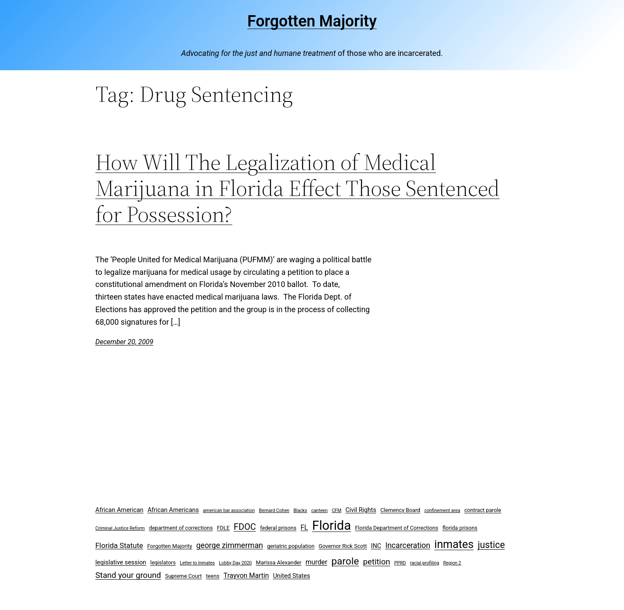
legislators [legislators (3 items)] (163, 562)
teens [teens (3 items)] (212, 576)
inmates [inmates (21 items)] (454, 544)
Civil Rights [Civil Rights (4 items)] (360, 510)
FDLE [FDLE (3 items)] (223, 528)
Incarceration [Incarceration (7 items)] (407, 545)
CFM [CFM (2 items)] (336, 510)
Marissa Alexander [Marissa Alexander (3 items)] (279, 562)
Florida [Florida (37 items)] (331, 525)
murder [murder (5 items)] (316, 562)
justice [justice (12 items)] (491, 544)
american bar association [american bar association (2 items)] (229, 510)
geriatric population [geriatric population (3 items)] (290, 546)
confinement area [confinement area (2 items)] (442, 510)
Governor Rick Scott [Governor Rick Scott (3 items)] (342, 546)
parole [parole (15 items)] (345, 561)
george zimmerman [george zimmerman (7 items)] (229, 545)
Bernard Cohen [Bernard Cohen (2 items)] (274, 510)
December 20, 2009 (124, 342)
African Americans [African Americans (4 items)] (172, 510)
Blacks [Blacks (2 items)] (300, 510)
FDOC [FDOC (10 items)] (245, 527)
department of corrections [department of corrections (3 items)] (181, 528)
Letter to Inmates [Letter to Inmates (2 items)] (197, 563)
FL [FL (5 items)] (304, 527)
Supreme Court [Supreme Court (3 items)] (183, 576)
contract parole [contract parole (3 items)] (482, 510)
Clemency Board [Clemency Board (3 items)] (400, 510)
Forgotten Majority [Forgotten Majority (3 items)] (169, 546)
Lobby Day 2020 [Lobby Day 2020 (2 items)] (235, 563)
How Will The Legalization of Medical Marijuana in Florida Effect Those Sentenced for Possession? (297, 188)
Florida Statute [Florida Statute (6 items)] (119, 545)
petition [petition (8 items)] (376, 562)
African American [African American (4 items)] (119, 510)
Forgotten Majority (312, 21)
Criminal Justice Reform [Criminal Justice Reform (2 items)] (120, 528)
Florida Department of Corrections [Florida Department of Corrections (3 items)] (396, 528)
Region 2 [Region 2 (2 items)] (452, 563)
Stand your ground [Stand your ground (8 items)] (128, 575)
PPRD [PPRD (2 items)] (400, 563)
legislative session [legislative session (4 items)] (120, 562)
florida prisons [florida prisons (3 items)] (460, 528)
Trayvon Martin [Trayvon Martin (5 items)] (246, 575)
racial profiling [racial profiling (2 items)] (424, 563)
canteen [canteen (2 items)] (319, 510)
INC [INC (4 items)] (376, 546)
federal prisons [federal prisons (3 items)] (278, 528)
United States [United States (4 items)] (291, 576)
